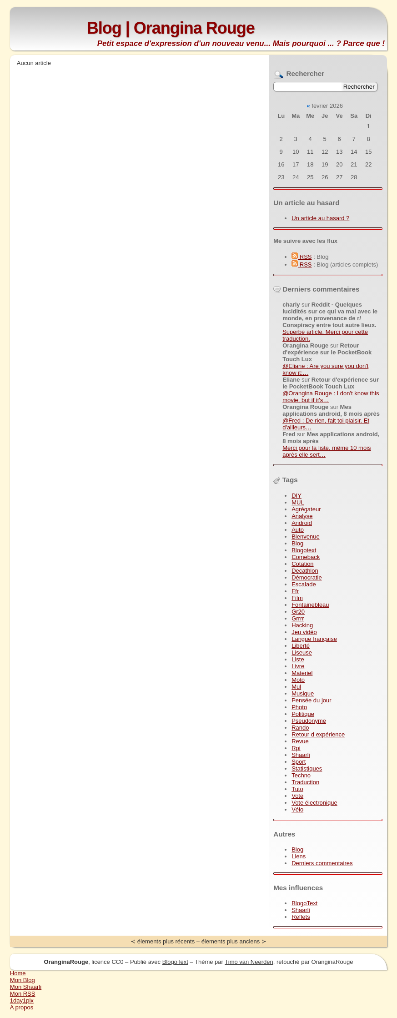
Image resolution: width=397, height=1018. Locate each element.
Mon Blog (22, 980)
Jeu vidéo (304, 632)
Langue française (314, 638)
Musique (302, 693)
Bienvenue (305, 536)
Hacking (302, 625)
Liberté (300, 645)
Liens (298, 856)
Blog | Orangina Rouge (171, 28)
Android (301, 522)
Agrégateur (306, 509)
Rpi (296, 748)
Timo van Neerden (249, 961)
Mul (296, 686)
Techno (301, 775)
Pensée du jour (311, 700)
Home (18, 973)
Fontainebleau (310, 604)
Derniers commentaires (321, 863)
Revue (300, 741)
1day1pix (22, 1000)
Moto (298, 679)
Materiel (301, 673)
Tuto (297, 789)
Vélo (297, 809)
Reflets (300, 916)
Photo (299, 707)
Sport (298, 761)
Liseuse (301, 652)
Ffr (295, 591)
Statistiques (306, 768)
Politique (302, 714)
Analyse (301, 516)
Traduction (305, 782)
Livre (297, 666)
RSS (301, 256)
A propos (21, 1007)
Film (297, 598)
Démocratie (306, 577)
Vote (297, 795)
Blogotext (303, 550)
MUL (297, 502)
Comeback (305, 557)
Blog (297, 543)
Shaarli (300, 754)
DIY (296, 495)
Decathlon (304, 570)
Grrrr (297, 618)
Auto (297, 529)
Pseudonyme (308, 720)
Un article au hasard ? (320, 218)
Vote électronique (314, 802)
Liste (297, 659)
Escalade (303, 584)
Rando (300, 727)
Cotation (302, 563)
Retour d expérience (318, 734)
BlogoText (304, 903)
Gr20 (298, 611)
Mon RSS (22, 993)
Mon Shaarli (25, 986)
